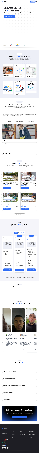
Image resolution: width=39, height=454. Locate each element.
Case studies (13, 434)
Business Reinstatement (32, 434)
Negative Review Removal (32, 436)
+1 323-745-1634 (7, 435)
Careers (21, 431)
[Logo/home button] (4, 1)
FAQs (21, 429)
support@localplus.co (4, 433)
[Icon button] (3, 448)
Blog (12, 437)
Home (12, 429)
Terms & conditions (22, 434)
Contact (13, 439)
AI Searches (30, 429)
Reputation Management (32, 431)
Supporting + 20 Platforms (5, 443)
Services (13, 431)
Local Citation (30, 437)
